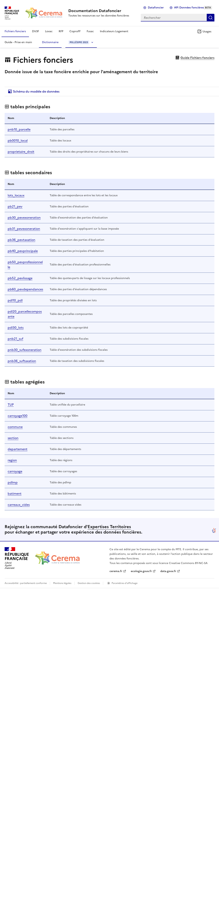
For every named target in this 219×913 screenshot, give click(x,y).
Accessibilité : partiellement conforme (26, 583)
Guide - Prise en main (18, 42)
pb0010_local (18, 140)
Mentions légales (62, 583)
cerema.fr (116, 571)
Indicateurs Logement (114, 31)
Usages (204, 32)
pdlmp (13, 482)
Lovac (49, 31)
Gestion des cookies (89, 583)
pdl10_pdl (15, 300)
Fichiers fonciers (15, 31)
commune (15, 426)
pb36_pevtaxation (21, 239)
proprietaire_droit (21, 151)
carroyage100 (17, 415)
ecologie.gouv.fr (141, 571)
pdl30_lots (16, 327)
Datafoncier (156, 8)
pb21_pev (15, 206)
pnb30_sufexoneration (24, 349)
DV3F (35, 31)
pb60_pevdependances (25, 289)
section (13, 438)
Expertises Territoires (109, 527)
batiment (14, 493)
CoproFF (75, 31)
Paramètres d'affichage (124, 583)
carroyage (15, 471)
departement (17, 449)
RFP (61, 31)
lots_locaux (16, 195)
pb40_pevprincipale (23, 251)
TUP (11, 404)
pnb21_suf (15, 338)
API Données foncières (193, 8)
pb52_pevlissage (20, 278)
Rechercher (210, 17)
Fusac (90, 31)
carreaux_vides (19, 504)
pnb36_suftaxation (22, 361)
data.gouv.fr (168, 571)
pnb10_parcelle (19, 129)
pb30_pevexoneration (24, 217)
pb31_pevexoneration (24, 228)
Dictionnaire (50, 42)
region (12, 460)
